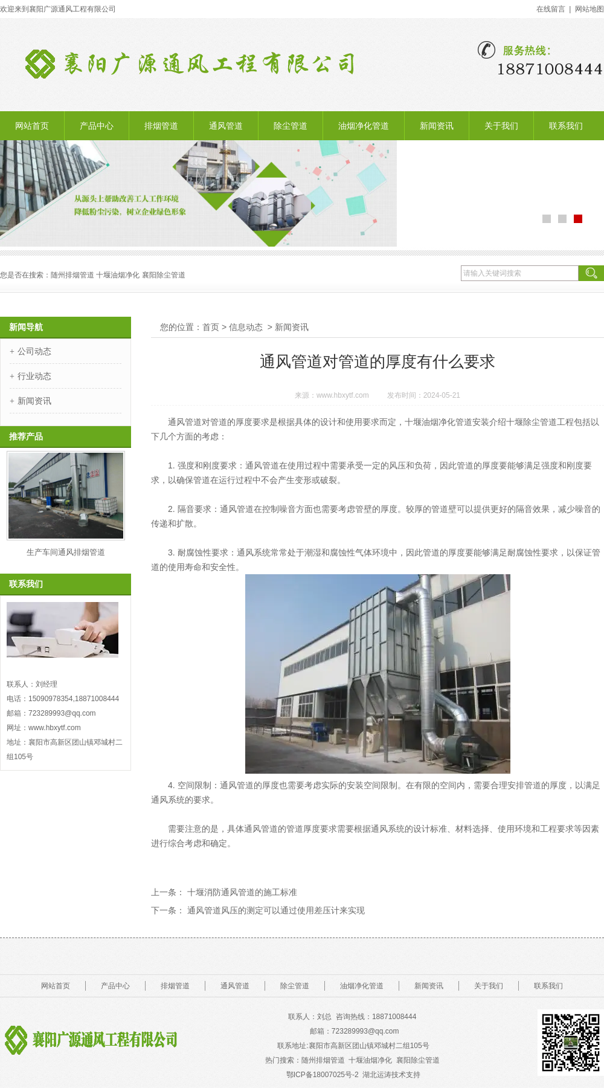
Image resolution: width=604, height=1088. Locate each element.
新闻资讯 (437, 126)
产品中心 (97, 126)
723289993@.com (365, 1031)
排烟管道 (161, 126)
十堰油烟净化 (118, 275)
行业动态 (34, 376)
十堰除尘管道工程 (540, 422)
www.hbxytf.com (342, 395)
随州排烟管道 (323, 1060)
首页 (210, 327)
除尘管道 (290, 126)
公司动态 (34, 351)
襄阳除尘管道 (419, 1060)
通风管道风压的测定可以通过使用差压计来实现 (275, 910)
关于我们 (501, 126)
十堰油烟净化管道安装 (447, 422)
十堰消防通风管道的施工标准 (241, 892)
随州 (58, 275)
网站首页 (32, 126)
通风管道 (226, 126)
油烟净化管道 (363, 126)
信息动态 (246, 327)
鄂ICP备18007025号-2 (322, 1074)
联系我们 (566, 126)
